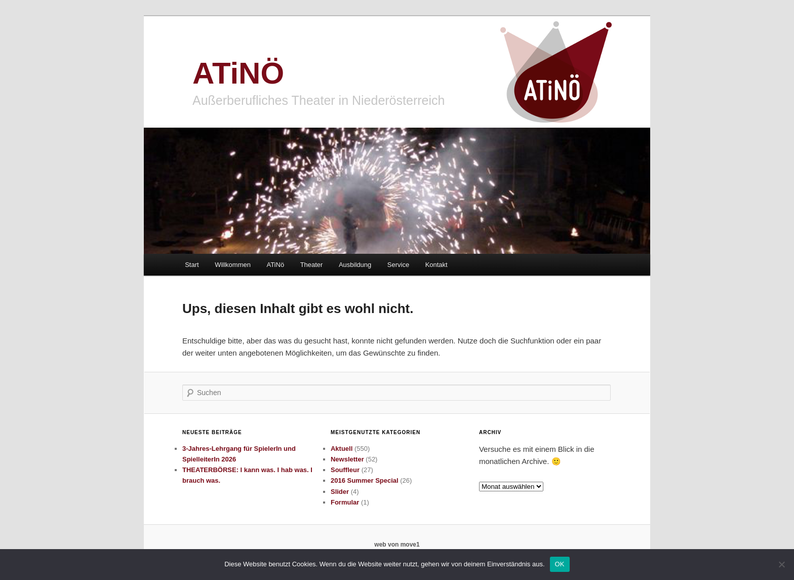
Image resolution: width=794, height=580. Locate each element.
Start (191, 264)
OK (560, 564)
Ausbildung (355, 264)
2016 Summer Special (365, 480)
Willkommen (233, 264)
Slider (340, 491)
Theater (311, 264)
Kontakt (436, 264)
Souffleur (345, 470)
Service (398, 264)
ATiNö (275, 264)
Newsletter (347, 459)
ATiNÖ (238, 73)
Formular (345, 502)
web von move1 (396, 544)
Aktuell (341, 448)
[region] (397, 191)
